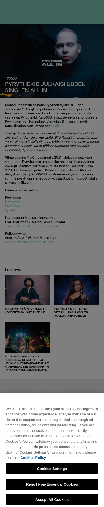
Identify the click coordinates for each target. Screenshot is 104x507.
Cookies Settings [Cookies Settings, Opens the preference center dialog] (52, 471)
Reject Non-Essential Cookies (52, 486)
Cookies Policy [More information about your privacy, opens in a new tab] (33, 460)
